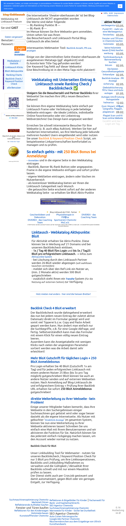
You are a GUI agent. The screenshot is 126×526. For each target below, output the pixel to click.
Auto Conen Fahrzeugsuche (64, 516)
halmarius (108, 102)
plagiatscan (108, 112)
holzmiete (108, 44)
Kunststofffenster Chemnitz (34, 515)
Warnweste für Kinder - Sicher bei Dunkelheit (72, 510)
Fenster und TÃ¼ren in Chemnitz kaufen (112, 39)
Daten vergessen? (14, 37)
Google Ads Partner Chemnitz (65, 519)
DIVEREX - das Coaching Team (89, 215)
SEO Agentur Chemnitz (61, 505)
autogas (108, 93)
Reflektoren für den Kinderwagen (31, 510)
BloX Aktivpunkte (14, 71)
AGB (111, 13)
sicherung (108, 84)
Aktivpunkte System (42, 256)
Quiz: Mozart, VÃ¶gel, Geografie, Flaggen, (113, 107)
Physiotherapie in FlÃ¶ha (65, 215)
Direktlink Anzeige (54, 420)
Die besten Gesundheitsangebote (112, 70)
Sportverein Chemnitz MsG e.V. (65, 221)
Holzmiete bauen (40, 513)
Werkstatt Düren (40, 502)
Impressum (119, 13)
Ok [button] (120, 6)
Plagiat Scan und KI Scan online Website (113, 116)
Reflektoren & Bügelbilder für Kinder (68, 500)
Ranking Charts (14, 75)
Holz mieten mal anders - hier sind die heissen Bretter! (63, 294)
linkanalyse (108, 74)
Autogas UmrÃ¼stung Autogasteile (112, 98)
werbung (108, 53)
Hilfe (106, 13)
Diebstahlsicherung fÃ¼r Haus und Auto (112, 88)
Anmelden (33, 160)
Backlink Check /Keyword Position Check (14, 81)
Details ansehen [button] (8, 8)
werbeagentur (108, 25)
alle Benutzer (14, 87)
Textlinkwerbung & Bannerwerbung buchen (113, 59)
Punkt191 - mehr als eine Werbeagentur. (112, 30)
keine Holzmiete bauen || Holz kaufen (112, 48)
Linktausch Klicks (14, 67)
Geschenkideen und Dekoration (40, 215)
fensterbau (108, 34)
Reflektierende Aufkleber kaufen (32, 505)
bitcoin (108, 65)
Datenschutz (112, 15)
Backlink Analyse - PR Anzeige (113, 79)
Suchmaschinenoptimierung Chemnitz (29, 499)
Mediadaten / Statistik (14, 62)
